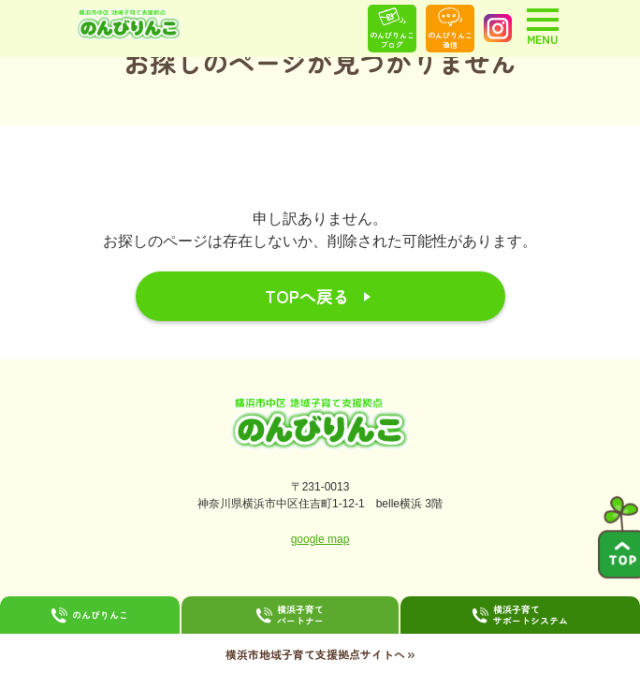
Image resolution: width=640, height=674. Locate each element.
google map (320, 539)
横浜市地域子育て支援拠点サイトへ (320, 653)
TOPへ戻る (307, 296)
